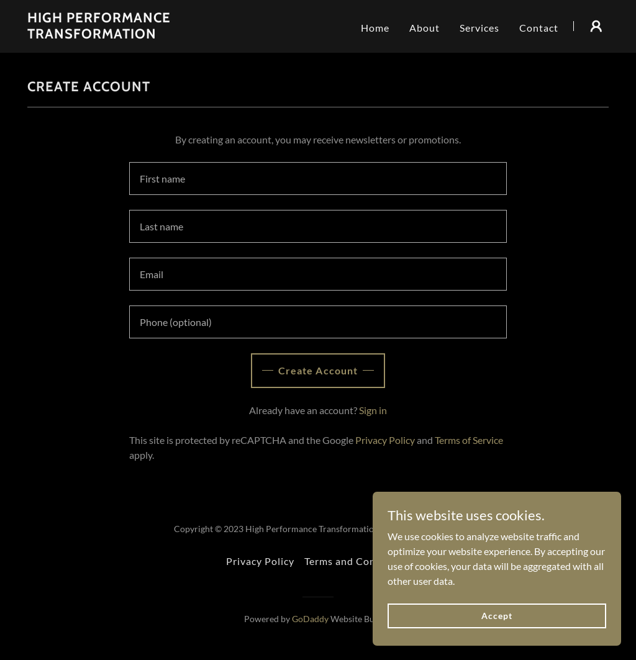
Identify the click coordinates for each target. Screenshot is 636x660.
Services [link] (479, 28)
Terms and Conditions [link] (357, 561)
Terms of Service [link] (469, 440)
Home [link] (375, 28)
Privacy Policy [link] (385, 440)
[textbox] (318, 178)
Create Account (317, 370)
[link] (129, 34)
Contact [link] (538, 28)
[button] (596, 26)
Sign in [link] (373, 410)
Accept (496, 615)
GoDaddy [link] (310, 618)
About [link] (424, 28)
